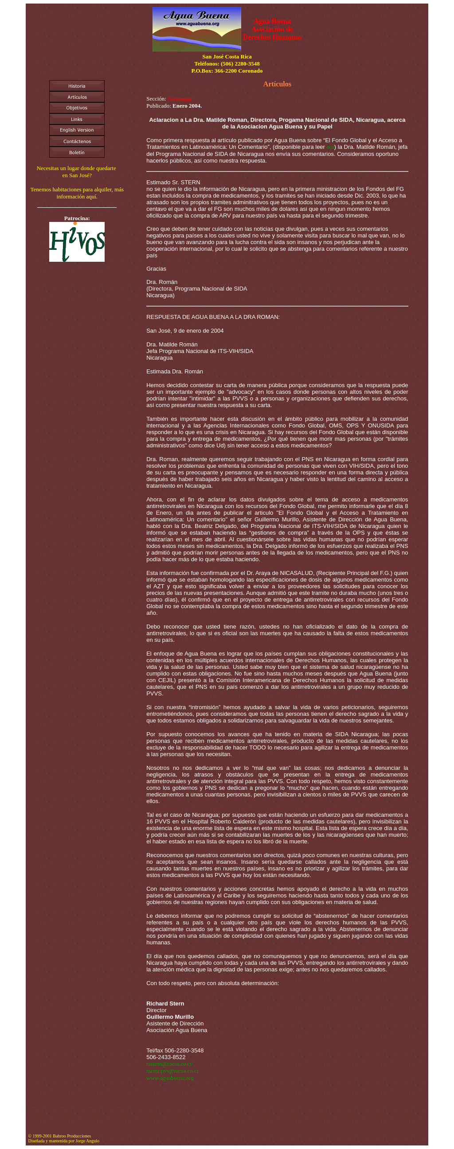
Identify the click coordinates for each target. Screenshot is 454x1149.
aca (330, 147)
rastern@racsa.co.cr (169, 1063)
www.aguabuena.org (170, 1078)
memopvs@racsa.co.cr (172, 1070)
